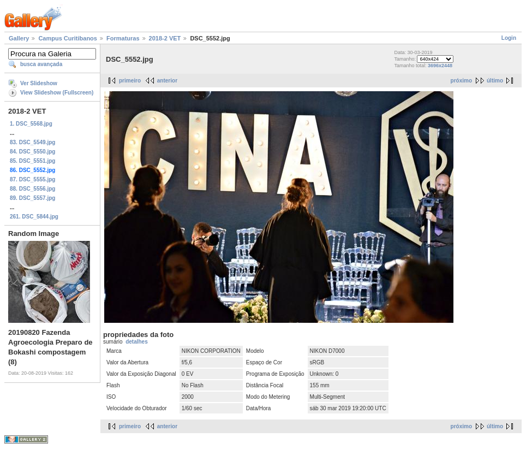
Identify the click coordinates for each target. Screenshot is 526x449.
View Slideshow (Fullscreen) (56, 93)
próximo (461, 81)
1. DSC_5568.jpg (31, 124)
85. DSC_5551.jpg (32, 161)
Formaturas (123, 38)
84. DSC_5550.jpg (32, 152)
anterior (167, 81)
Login (508, 38)
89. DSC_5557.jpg (32, 198)
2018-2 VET (165, 38)
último (495, 81)
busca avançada (41, 64)
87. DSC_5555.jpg (32, 179)
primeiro (130, 81)
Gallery (19, 38)
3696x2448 (440, 65)
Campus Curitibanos (67, 38)
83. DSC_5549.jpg (32, 142)
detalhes (136, 342)
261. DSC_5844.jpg (34, 217)
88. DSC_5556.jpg (32, 189)
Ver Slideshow (38, 83)
